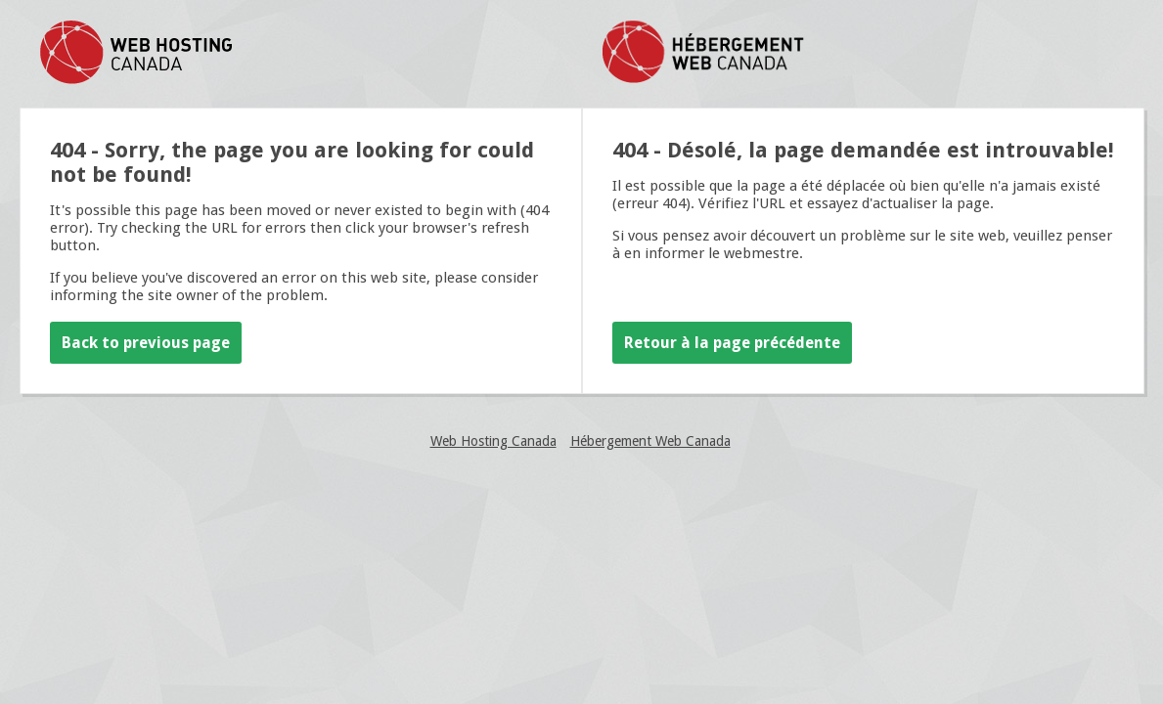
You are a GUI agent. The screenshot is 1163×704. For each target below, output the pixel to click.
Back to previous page (146, 342)
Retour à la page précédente (732, 342)
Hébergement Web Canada (650, 441)
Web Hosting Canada (493, 441)
